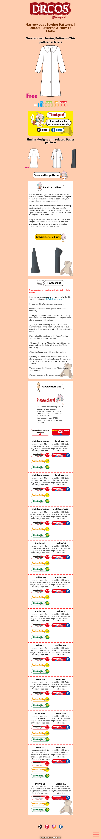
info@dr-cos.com (54, 299)
